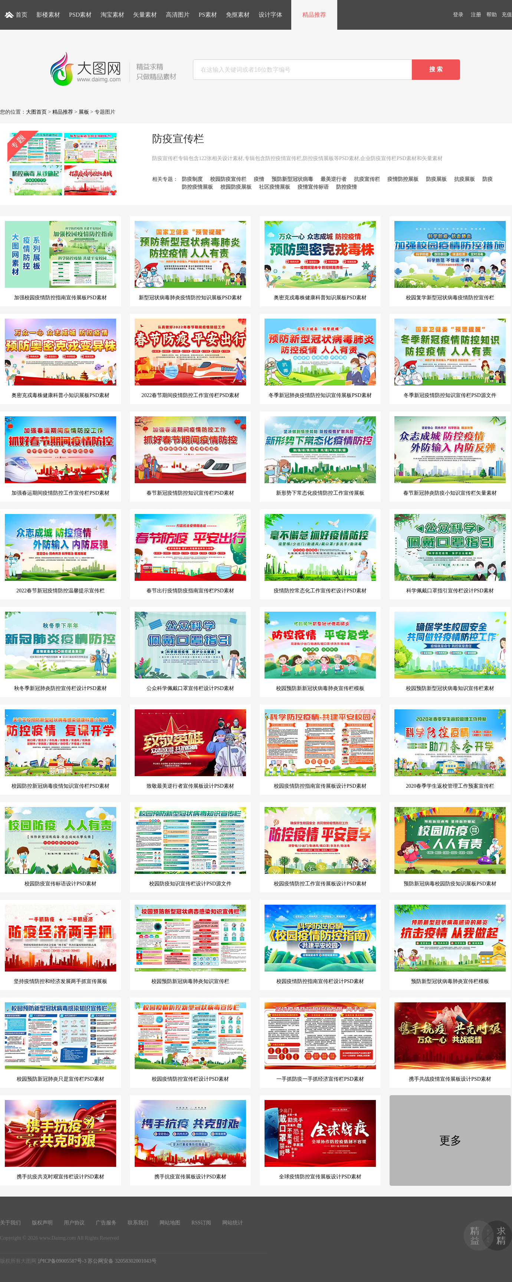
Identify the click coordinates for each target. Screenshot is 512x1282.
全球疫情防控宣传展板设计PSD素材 (320, 1139)
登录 (458, 14)
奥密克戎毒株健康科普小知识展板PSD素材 (60, 358)
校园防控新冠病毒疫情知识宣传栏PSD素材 (60, 749)
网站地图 (170, 1223)
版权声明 (42, 1223)
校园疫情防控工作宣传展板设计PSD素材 (320, 846)
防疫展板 (436, 179)
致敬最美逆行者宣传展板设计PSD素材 (190, 749)
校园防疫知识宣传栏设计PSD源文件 (190, 846)
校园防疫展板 (236, 187)
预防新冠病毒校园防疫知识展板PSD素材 (450, 846)
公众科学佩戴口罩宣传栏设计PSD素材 (190, 651)
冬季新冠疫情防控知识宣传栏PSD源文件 (450, 358)
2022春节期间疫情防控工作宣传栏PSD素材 (190, 358)
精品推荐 (314, 15)
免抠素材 (238, 15)
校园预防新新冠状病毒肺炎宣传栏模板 (320, 651)
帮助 (491, 14)
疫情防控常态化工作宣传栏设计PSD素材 (320, 553)
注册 (476, 14)
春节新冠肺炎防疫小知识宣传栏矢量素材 (450, 456)
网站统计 (232, 1223)
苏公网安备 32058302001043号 (122, 1261)
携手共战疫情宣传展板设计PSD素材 (450, 1042)
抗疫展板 (464, 179)
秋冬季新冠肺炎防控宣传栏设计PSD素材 (60, 651)
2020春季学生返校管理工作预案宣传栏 (450, 749)
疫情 (259, 179)
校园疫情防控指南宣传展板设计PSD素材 (320, 749)
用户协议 (74, 1223)
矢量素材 (145, 15)
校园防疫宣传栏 (228, 179)
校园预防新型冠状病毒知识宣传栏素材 (450, 651)
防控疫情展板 (197, 187)
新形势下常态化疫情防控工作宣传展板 (320, 456)
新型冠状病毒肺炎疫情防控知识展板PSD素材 (190, 260)
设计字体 (270, 15)
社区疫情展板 (274, 187)
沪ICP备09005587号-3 (62, 1261)
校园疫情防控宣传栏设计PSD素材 (190, 1042)
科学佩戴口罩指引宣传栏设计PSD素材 (450, 553)
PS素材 (207, 15)
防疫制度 (192, 179)
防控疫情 (346, 187)
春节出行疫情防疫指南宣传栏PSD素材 (190, 553)
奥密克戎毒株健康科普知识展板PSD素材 (320, 260)
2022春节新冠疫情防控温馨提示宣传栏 (60, 553)
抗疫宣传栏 (367, 179)
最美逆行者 (334, 179)
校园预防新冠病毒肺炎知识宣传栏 (190, 944)
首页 (21, 15)
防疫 (487, 179)
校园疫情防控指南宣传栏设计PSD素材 (320, 944)
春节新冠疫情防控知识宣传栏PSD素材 (190, 456)
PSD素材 (80, 15)
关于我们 (10, 1223)
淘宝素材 (112, 15)
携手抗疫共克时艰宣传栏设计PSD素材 (60, 1139)
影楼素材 (48, 15)
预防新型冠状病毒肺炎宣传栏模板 (450, 944)
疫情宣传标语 (313, 187)
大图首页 (36, 112)
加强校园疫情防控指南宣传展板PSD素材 (60, 260)
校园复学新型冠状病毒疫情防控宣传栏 (450, 260)
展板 (84, 112)
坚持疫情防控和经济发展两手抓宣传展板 (60, 944)
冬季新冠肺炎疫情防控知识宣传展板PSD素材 (320, 358)
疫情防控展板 (403, 179)
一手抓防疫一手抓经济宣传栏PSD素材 (320, 1042)
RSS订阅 (201, 1223)
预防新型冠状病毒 (292, 179)
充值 (507, 14)
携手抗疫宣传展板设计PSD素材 (190, 1139)
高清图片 (178, 15)
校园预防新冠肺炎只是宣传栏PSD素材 (60, 1042)
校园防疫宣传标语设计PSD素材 (60, 846)
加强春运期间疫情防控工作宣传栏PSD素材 (60, 456)
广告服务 (106, 1223)
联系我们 (138, 1223)
